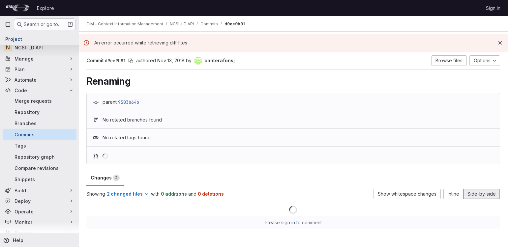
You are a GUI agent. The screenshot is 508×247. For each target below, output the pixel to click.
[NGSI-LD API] (39, 47)
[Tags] (39, 145)
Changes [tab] (105, 178)
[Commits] (39, 134)
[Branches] (39, 123)
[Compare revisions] (39, 168)
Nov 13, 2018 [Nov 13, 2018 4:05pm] (171, 60)
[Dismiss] (500, 43)
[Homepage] (18, 8)
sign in (288, 222)
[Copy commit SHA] (131, 61)
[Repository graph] (39, 156)
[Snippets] (39, 179)
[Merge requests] (39, 101)
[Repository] (39, 112)
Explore (45, 8)
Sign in (493, 8)
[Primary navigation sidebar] (8, 24)
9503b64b (129, 102)
